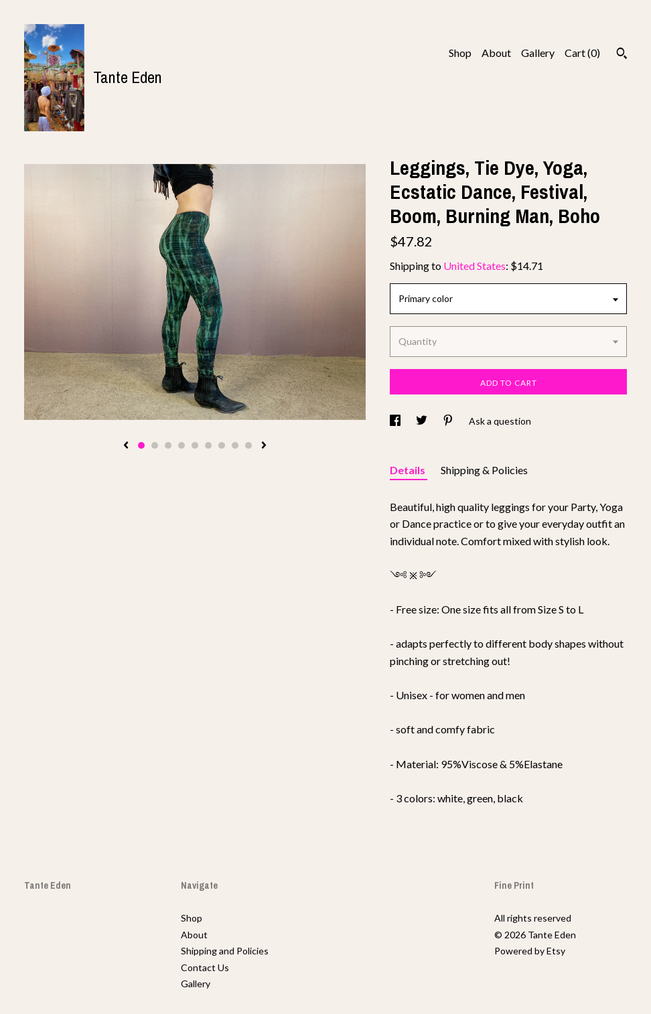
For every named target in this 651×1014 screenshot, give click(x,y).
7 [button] (221, 445)
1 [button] (141, 445)
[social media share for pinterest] (449, 421)
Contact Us (205, 967)
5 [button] (195, 445)
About (496, 52)
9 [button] (248, 445)
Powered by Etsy (529, 950)
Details (408, 469)
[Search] (622, 55)
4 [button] (181, 445)
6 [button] (208, 445)
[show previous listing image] (126, 446)
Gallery (538, 52)
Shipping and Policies (225, 950)
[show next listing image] (264, 446)
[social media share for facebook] (396, 421)
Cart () (582, 52)
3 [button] (168, 445)
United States (474, 265)
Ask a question (500, 421)
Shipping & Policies (484, 469)
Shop (460, 52)
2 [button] (154, 445)
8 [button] (235, 445)
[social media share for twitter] (422, 421)
